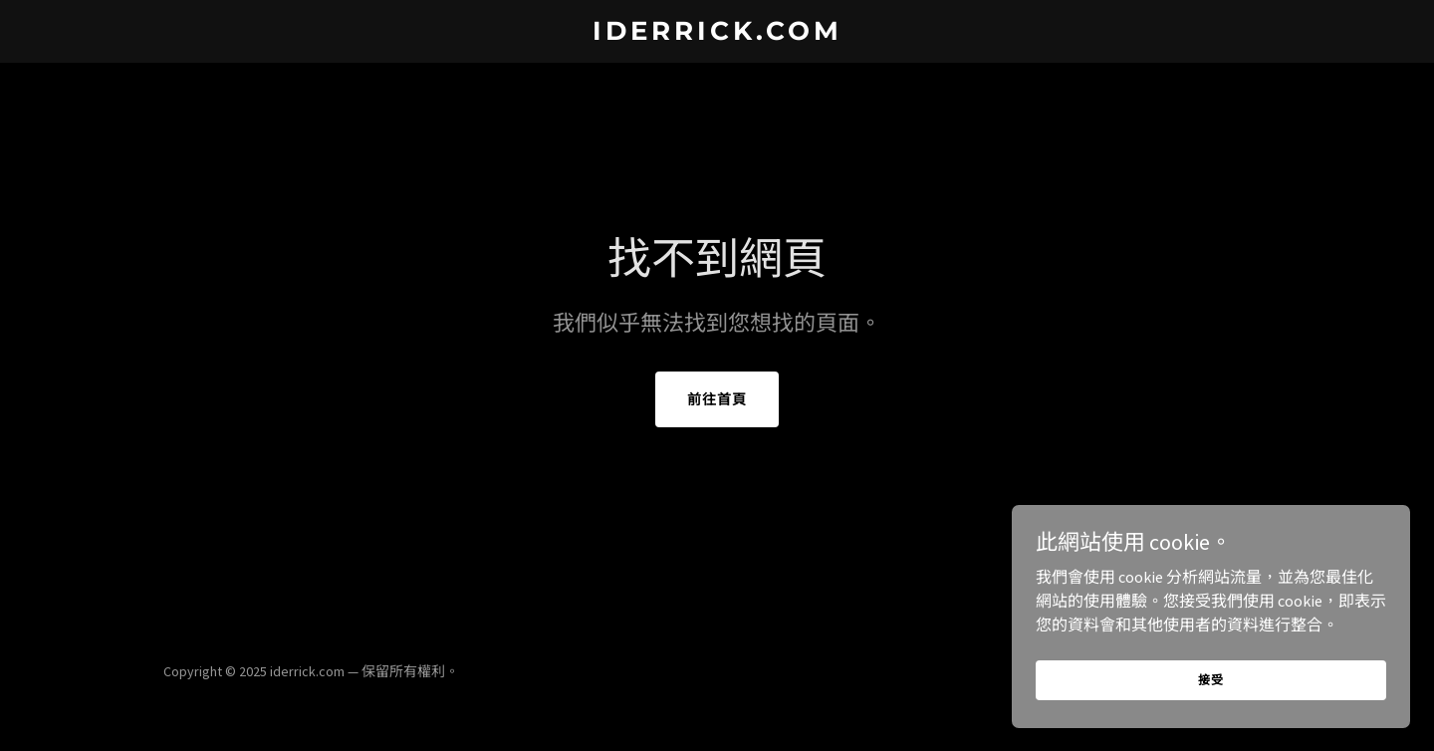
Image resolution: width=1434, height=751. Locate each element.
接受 (1211, 706)
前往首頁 (717, 399)
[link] (717, 34)
